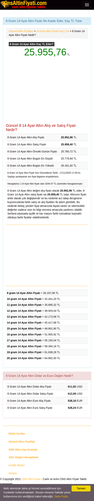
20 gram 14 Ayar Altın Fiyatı (24, 358)
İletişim (13, 473)
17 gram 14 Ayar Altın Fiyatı (24, 340)
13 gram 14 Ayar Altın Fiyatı (24, 316)
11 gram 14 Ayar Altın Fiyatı (24, 304)
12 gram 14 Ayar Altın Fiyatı (24, 310)
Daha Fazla (61, 496)
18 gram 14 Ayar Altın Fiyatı (24, 346)
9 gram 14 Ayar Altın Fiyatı (23, 293)
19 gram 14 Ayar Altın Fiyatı (24, 352)
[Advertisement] (47, 93)
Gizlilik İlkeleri (17, 465)
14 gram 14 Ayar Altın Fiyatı (24, 322)
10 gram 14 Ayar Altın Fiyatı (24, 298)
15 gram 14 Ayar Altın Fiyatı (24, 328)
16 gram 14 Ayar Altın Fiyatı (24, 334)
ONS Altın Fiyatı (31, 479)
